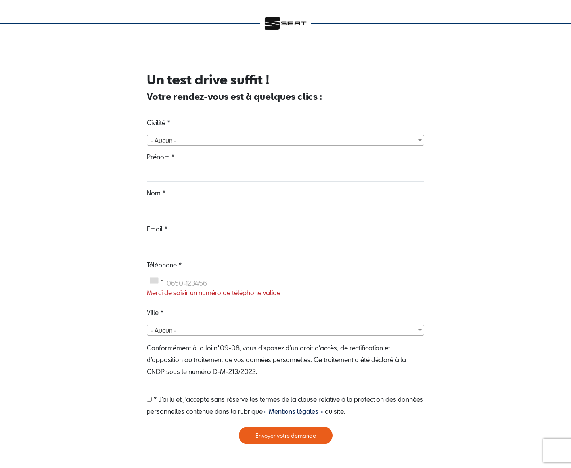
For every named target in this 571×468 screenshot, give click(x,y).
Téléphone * (164, 265)
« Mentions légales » (293, 411)
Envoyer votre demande (285, 435)
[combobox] (285, 140)
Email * (157, 229)
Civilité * (159, 122)
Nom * (156, 193)
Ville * (155, 312)
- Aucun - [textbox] (163, 140)
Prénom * (161, 156)
